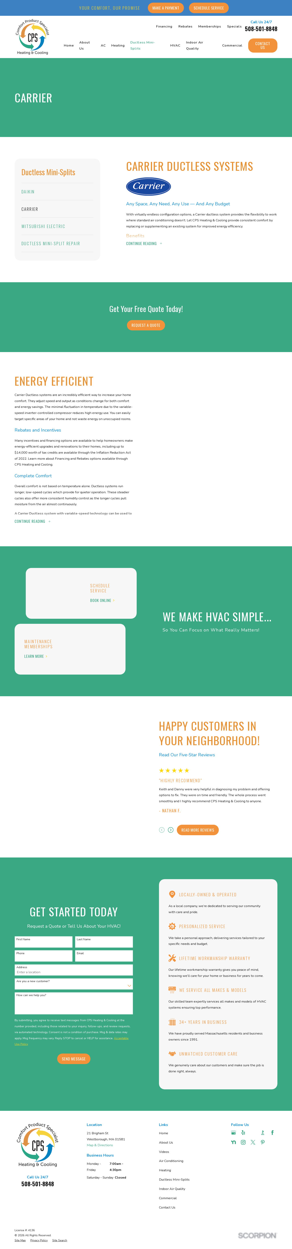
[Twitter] (253, 1140)
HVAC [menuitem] (175, 45)
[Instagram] (243, 1140)
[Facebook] (272, 1131)
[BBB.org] (262, 1131)
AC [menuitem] (103, 45)
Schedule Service (209, 8)
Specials (234, 26)
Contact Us (262, 45)
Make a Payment (165, 8)
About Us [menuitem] (84, 45)
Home (163, 1131)
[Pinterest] (262, 1140)
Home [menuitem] (69, 45)
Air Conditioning (171, 1159)
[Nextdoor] (233, 1140)
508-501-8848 (261, 28)
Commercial (168, 1196)
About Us (166, 1141)
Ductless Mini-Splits (174, 1178)
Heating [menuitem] (118, 45)
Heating (165, 1168)
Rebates (185, 26)
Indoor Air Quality (172, 1187)
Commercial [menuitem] (232, 45)
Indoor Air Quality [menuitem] (194, 45)
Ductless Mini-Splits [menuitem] (142, 45)
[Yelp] (243, 1131)
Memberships (209, 26)
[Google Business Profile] (233, 1131)
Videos (164, 1150)
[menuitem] (57, 191)
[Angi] (253, 1131)
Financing (164, 26)
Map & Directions (100, 1143)
